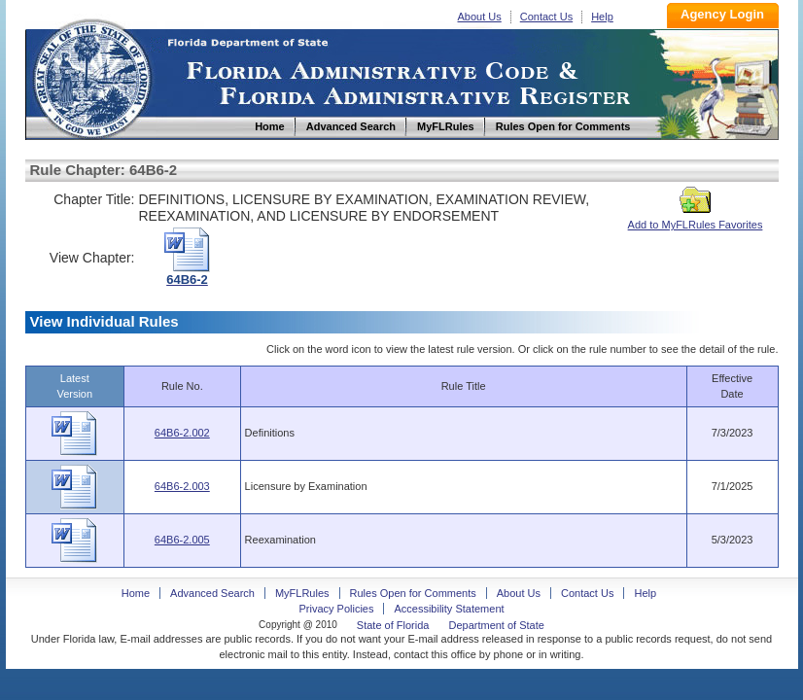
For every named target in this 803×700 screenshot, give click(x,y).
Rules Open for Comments (413, 593)
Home (91, 76)
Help (602, 16)
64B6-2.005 (182, 539)
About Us (480, 16)
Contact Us (546, 16)
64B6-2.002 (182, 432)
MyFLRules (302, 593)
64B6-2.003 (182, 486)
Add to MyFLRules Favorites (695, 218)
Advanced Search (212, 593)
